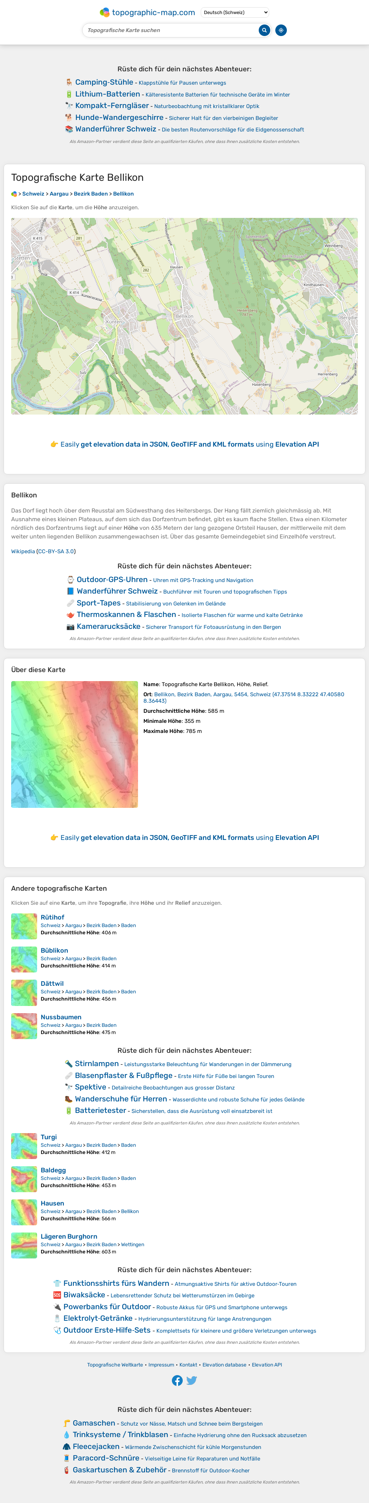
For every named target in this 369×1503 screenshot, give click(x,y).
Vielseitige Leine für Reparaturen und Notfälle (202, 1458)
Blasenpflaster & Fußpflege (124, 1075)
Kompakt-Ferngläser (112, 105)
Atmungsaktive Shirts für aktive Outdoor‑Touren (236, 1284)
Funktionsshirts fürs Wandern (116, 1283)
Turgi (49, 1137)
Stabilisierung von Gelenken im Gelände (176, 603)
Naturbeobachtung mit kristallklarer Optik (206, 106)
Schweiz (51, 925)
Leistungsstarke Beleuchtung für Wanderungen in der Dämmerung (208, 1064)
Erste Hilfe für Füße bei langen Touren (226, 1076)
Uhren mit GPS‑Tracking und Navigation (203, 580)
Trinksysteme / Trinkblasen (120, 1434)
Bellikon (130, 1211)
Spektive (90, 1086)
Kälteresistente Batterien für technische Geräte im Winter (218, 94)
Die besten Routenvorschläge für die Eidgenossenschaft (233, 129)
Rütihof (52, 917)
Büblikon (54, 950)
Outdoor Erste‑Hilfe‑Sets (107, 1329)
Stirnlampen (97, 1063)
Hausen (52, 1203)
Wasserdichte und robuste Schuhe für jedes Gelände (238, 1099)
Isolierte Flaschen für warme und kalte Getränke (242, 615)
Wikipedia (23, 551)
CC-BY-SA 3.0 (56, 551)
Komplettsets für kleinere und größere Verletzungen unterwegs (236, 1331)
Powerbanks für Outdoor (107, 1306)
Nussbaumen (61, 1017)
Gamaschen (94, 1422)
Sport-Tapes (99, 602)
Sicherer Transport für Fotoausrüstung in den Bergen (213, 627)
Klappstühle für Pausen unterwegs (182, 83)
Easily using (190, 444)
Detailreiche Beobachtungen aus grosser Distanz (173, 1087)
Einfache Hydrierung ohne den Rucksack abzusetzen (240, 1435)
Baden (128, 925)
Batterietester (100, 1110)
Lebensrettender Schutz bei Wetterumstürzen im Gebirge (182, 1295)
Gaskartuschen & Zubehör (119, 1469)
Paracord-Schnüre (106, 1457)
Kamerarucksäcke (109, 626)
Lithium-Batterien (107, 93)
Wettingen (132, 1245)
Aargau (73, 925)
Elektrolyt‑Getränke (98, 1318)
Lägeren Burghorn (69, 1236)
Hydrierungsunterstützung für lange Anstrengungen (204, 1319)
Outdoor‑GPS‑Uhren (112, 579)
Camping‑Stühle (104, 81)
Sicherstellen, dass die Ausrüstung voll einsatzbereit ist (202, 1111)
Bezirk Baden (101, 925)
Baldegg (53, 1170)
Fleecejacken (96, 1446)
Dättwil (52, 984)
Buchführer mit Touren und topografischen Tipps (225, 592)
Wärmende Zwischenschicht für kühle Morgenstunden (193, 1447)
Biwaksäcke (84, 1294)
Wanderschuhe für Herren (121, 1098)
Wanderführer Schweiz (115, 128)
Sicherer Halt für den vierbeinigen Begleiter (223, 118)
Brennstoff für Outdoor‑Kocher (211, 1470)
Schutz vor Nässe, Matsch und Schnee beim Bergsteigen (192, 1424)
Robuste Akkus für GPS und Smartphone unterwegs (222, 1307)
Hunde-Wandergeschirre (119, 117)
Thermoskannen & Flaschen (126, 614)
